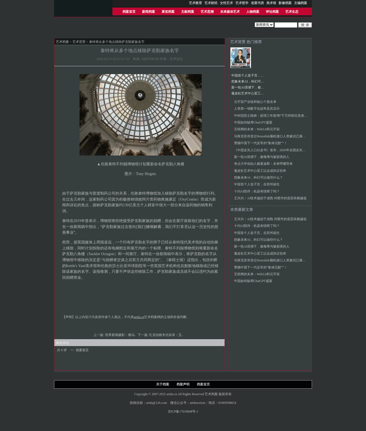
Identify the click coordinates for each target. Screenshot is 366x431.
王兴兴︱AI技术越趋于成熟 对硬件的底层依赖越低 (270, 198)
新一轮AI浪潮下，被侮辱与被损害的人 (259, 87)
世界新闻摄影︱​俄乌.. (121, 335)
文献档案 (187, 12)
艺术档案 (62, 42)
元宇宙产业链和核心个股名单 (255, 102)
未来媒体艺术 (230, 12)
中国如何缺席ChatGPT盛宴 (253, 122)
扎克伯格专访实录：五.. (166, 335)
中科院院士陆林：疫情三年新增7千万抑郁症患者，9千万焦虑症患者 (283, 116)
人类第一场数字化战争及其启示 (257, 108)
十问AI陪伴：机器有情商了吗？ (257, 191)
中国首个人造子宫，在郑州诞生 (254, 75)
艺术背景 (79, 42)
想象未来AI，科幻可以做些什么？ (255, 81)
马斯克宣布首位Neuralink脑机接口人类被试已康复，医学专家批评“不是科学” (289, 136)
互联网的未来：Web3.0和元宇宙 (257, 129)
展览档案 (168, 12)
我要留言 (82, 350)
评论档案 (272, 12)
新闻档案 (148, 12)
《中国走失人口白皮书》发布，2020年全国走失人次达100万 (277, 150)
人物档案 (252, 12)
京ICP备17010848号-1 (183, 411)
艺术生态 (291, 12)
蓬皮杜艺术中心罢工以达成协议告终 (257, 93)
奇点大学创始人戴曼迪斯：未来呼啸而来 (263, 164)
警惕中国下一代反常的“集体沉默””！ (260, 143)
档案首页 (128, 12)
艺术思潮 (207, 12)
